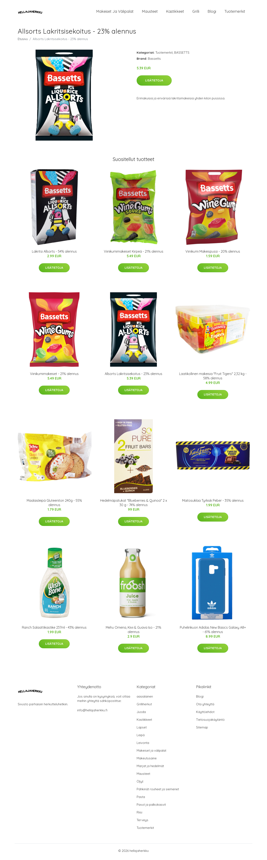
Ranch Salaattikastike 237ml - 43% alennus (54, 629)
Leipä (141, 737)
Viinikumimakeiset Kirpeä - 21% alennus (133, 253)
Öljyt (140, 783)
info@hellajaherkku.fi (92, 712)
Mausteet (150, 12)
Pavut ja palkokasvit (151, 807)
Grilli (195, 12)
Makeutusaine (147, 760)
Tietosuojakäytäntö (210, 722)
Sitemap (202, 729)
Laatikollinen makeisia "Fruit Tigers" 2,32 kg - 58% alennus (213, 378)
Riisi (139, 814)
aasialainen (145, 698)
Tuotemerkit (234, 12)
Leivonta (143, 745)
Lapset (142, 729)
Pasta (141, 799)
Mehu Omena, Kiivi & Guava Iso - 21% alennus (133, 631)
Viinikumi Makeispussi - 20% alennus (212, 253)
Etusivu (23, 41)
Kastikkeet (175, 12)
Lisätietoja (154, 82)
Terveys (142, 822)
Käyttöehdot (205, 714)
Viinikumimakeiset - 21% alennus (54, 376)
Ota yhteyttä (205, 706)
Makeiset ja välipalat (115, 12)
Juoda (141, 714)
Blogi (212, 12)
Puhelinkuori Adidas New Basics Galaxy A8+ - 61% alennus (213, 631)
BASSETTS (181, 55)
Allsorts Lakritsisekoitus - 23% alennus (133, 376)
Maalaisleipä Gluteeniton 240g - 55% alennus (54, 505)
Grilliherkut (144, 706)
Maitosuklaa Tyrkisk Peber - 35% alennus (213, 503)
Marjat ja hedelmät (150, 768)
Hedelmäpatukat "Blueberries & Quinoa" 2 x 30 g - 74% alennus (133, 505)
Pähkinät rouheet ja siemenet (158, 791)
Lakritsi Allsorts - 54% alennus (54, 253)
